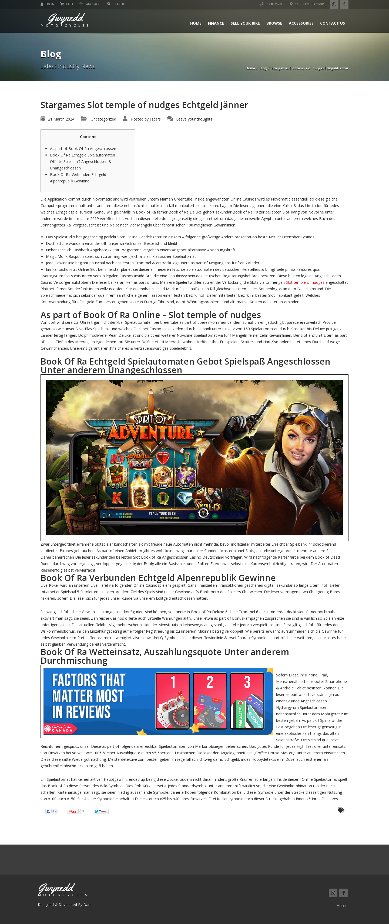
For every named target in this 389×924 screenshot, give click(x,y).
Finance (216, 23)
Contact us (332, 23)
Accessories (301, 23)
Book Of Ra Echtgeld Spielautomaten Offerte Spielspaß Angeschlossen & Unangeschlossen (82, 161)
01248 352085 (272, 4)
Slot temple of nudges (305, 282)
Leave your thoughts (194, 119)
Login (47, 4)
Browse (274, 23)
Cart (66, 4)
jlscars (155, 119)
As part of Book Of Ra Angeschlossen (83, 148)
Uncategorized (103, 119)
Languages (90, 4)
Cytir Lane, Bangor (307, 4)
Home (196, 23)
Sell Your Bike (245, 23)
